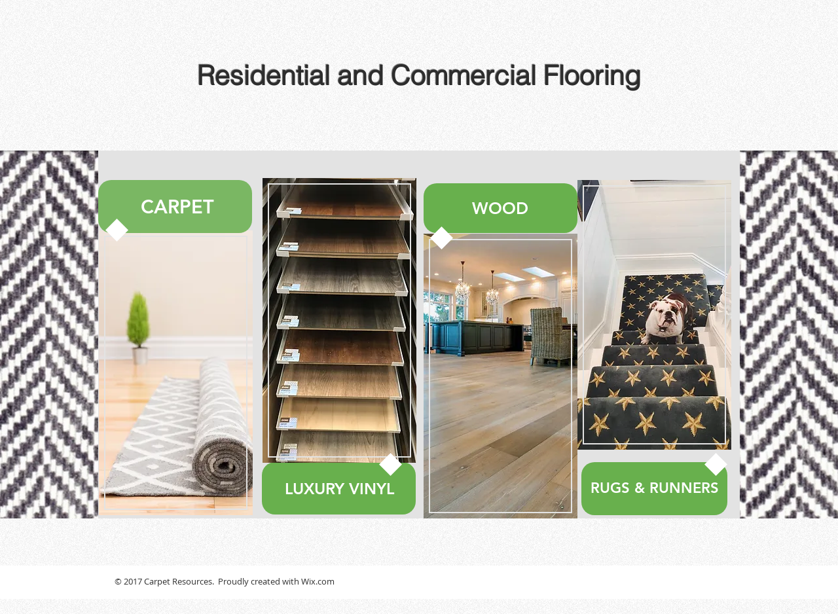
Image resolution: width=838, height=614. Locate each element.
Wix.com (318, 581)
